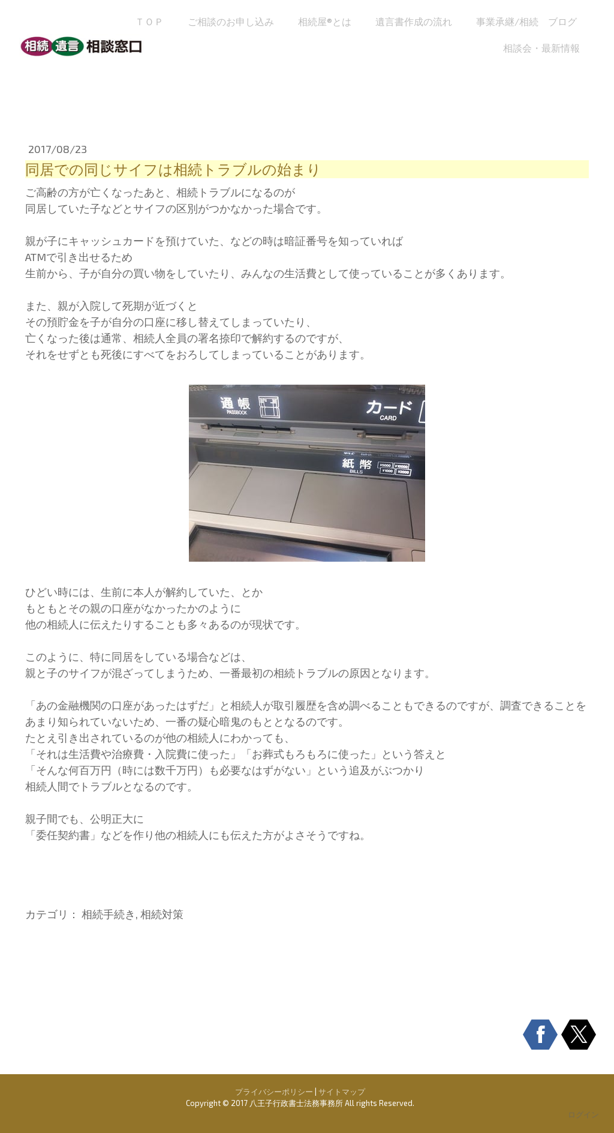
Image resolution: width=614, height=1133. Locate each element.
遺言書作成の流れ (413, 21)
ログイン (583, 1114)
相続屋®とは (324, 21)
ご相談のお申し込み (231, 21)
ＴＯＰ (149, 21)
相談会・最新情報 (541, 47)
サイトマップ (341, 1091)
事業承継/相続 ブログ (526, 21)
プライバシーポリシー (274, 1091)
